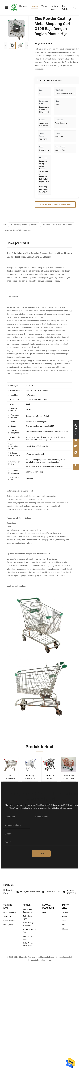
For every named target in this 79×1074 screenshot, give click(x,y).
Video (44, 6)
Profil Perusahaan (9, 912)
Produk (34, 6)
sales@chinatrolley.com (28, 891)
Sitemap (65, 929)
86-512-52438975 (69, 891)
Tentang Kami (54, 7)
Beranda (23, 6)
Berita (64, 920)
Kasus (64, 925)
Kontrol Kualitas (9, 920)
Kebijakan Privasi (44, 960)
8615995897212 (51, 891)
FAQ (44, 912)
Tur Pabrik (65, 7)
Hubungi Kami (8, 925)
